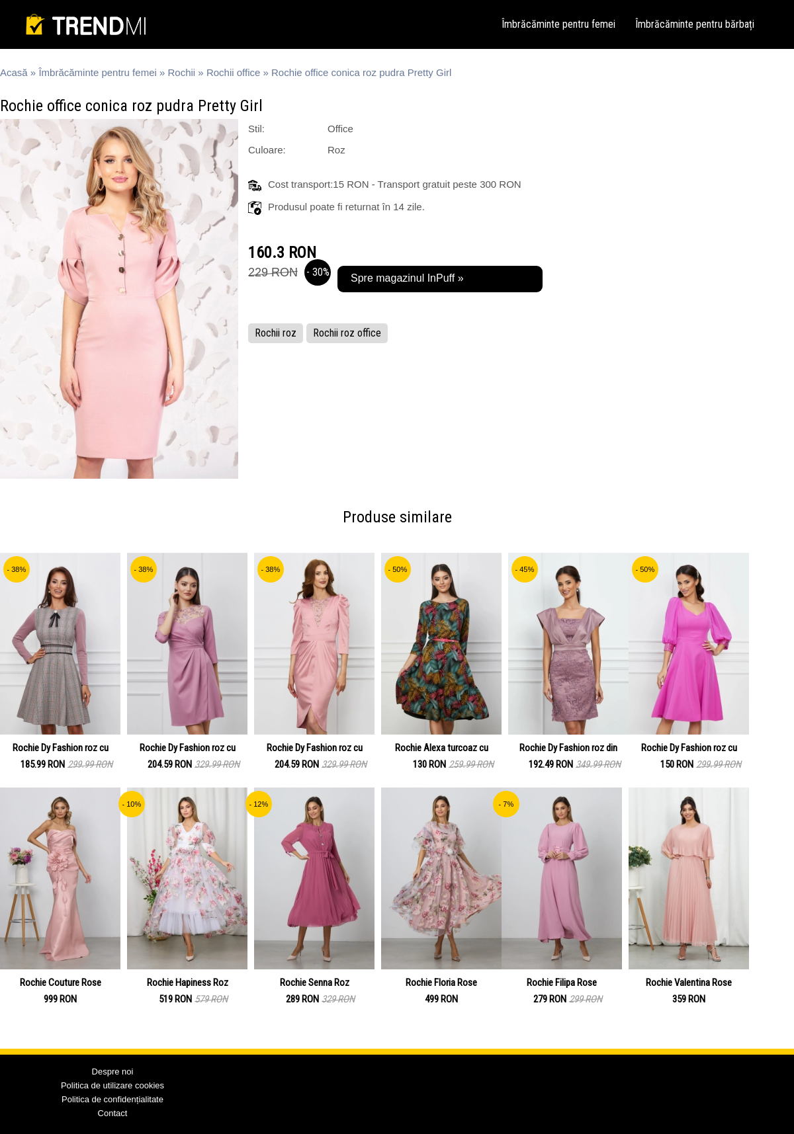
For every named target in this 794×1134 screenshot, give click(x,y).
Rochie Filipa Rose (562, 983)
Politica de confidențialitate (112, 1099)
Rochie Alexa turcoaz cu (441, 748)
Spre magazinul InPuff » (407, 278)
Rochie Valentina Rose (689, 983)
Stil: (256, 128)
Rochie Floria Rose (441, 983)
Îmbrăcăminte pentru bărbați (694, 24)
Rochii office (233, 72)
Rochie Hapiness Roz (187, 983)
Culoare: (267, 149)
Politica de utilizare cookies (112, 1085)
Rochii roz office (347, 333)
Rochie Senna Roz (314, 983)
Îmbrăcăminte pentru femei (558, 24)
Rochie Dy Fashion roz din (568, 748)
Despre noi (113, 1071)
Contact (113, 1113)
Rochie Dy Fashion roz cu (61, 748)
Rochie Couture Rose (60, 983)
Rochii (182, 72)
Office (340, 128)
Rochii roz (275, 333)
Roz (336, 149)
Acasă (14, 72)
